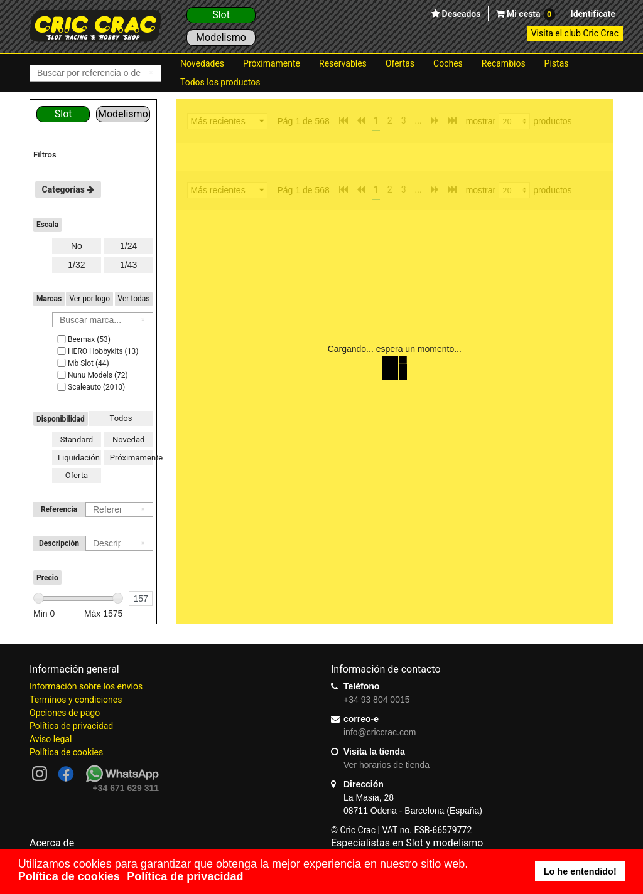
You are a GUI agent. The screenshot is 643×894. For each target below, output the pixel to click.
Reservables (343, 63)
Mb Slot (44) (82, 363)
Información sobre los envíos (86, 686)
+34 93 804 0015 (376, 699)
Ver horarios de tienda (386, 765)
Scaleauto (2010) (90, 387)
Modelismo (221, 37)
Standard (76, 439)
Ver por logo (89, 298)
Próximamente (271, 63)
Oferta (76, 475)
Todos (121, 418)
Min (44, 614)
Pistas (556, 63)
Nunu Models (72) (91, 375)
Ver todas (134, 298)
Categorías (68, 189)
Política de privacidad (71, 726)
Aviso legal (51, 739)
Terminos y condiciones (76, 699)
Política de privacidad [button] (185, 876)
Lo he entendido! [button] (580, 871)
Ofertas (400, 63)
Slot (221, 15)
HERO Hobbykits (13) (96, 351)
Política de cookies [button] (69, 876)
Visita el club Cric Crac (575, 33)
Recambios (504, 63)
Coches (448, 63)
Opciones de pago (65, 713)
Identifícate (593, 14)
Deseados (460, 13)
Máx (103, 614)
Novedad (128, 439)
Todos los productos (220, 82)
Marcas (49, 298)
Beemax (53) (83, 339)
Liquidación (79, 457)
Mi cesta (529, 14)
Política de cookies (66, 752)
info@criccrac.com (379, 732)
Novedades (202, 63)
